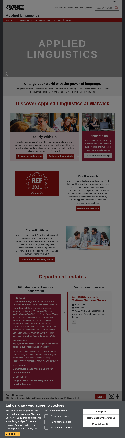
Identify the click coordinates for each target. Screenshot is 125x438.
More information (101, 424)
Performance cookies (58, 428)
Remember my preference (101, 417)
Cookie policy (13, 433)
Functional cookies (57, 416)
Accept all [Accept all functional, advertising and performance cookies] (101, 411)
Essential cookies (56, 410)
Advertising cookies (57, 422)
